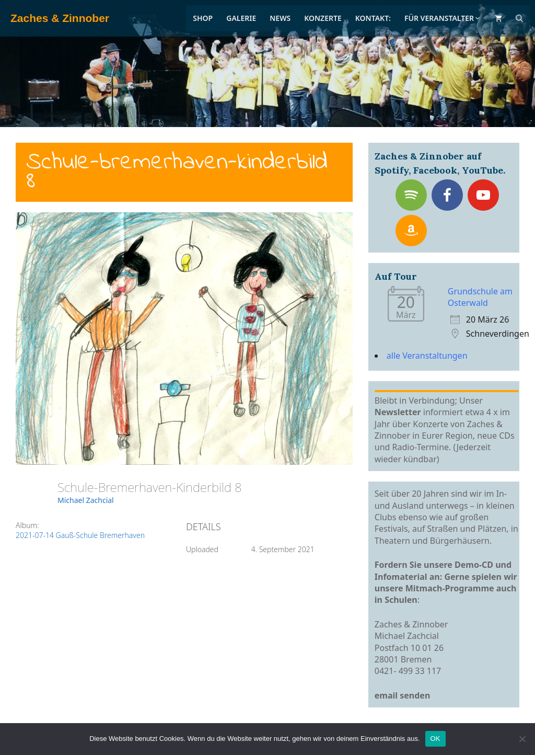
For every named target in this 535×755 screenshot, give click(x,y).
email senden (403, 695)
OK (435, 738)
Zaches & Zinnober (59, 18)
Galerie (241, 18)
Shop (203, 18)
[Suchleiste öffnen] (519, 18)
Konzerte (323, 18)
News (280, 18)
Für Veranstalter (442, 18)
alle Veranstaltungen (427, 355)
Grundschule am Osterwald (480, 296)
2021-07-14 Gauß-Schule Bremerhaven (80, 535)
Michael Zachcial (85, 500)
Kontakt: (373, 18)
